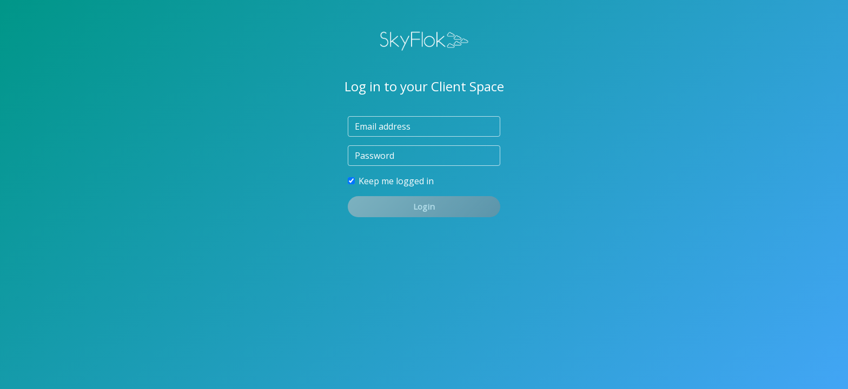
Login (424, 206)
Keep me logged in (396, 181)
